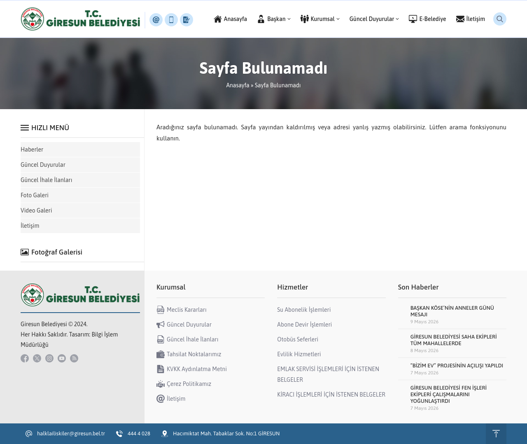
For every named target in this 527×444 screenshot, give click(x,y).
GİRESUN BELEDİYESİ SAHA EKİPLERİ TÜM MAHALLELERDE (453, 340)
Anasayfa (237, 85)
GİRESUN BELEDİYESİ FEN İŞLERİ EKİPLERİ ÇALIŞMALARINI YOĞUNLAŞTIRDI (448, 394)
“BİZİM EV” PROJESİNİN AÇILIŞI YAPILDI (457, 365)
